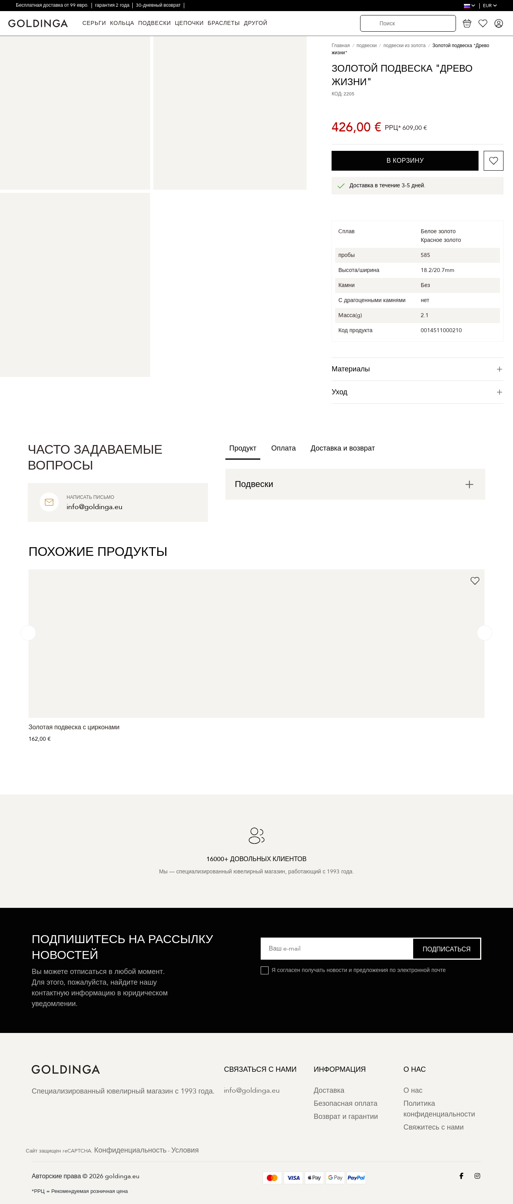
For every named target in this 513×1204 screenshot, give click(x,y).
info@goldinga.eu (252, 1091)
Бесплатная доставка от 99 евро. (53, 5)
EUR (490, 5)
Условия (184, 1150)
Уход (417, 392)
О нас (412, 1091)
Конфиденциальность (130, 1150)
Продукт (242, 448)
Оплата (283, 448)
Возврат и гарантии (346, 1117)
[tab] (417, 369)
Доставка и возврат (343, 448)
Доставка (329, 1091)
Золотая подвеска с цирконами (74, 727)
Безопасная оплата (346, 1104)
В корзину (405, 160)
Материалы (417, 369)
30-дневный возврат (159, 5)
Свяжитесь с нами (433, 1127)
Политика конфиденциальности (439, 1109)
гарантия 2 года (113, 5)
